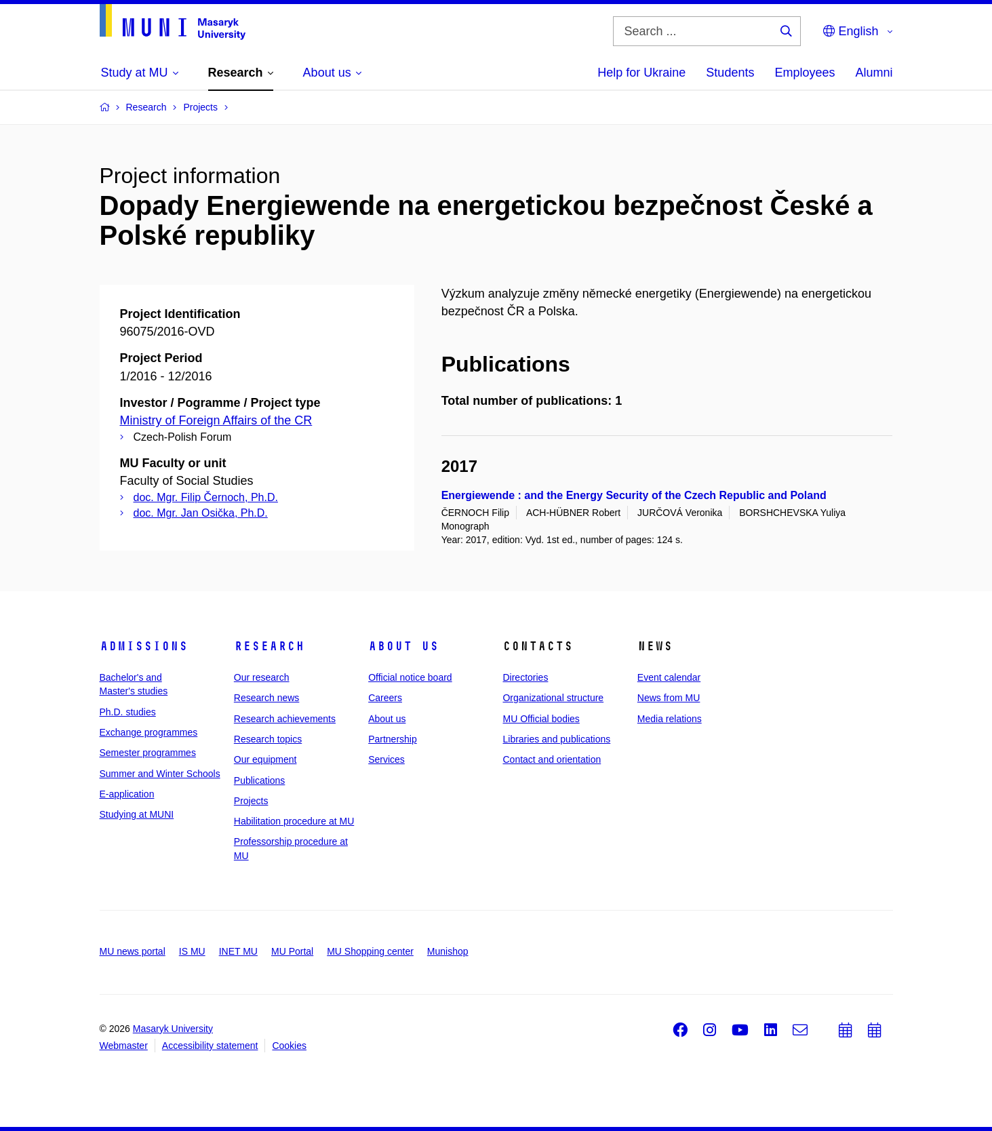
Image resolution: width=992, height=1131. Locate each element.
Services (386, 759)
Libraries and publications (556, 739)
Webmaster (124, 1045)
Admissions (144, 646)
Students (730, 72)
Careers (385, 697)
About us (403, 646)
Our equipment (265, 759)
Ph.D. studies (128, 712)
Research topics (268, 739)
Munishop (448, 951)
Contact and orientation (551, 759)
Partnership (392, 739)
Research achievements (285, 718)
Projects (251, 800)
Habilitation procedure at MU (294, 821)
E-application (127, 794)
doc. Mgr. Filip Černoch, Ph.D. (206, 497)
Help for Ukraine (641, 72)
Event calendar (668, 677)
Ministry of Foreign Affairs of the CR (216, 420)
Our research (262, 677)
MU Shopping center (370, 951)
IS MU (192, 951)
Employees (804, 72)
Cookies (289, 1045)
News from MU (668, 697)
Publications (259, 780)
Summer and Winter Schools (160, 773)
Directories (525, 677)
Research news (267, 697)
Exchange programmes (149, 732)
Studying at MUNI (137, 814)
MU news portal (132, 951)
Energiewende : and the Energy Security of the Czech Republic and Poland (634, 495)
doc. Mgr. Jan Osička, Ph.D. (201, 513)
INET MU (238, 951)
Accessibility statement (210, 1045)
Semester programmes (148, 752)
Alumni (873, 72)
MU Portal (292, 951)
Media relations (669, 718)
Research (269, 646)
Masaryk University (173, 1028)
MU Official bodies (540, 718)
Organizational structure (552, 697)
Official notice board (410, 677)
